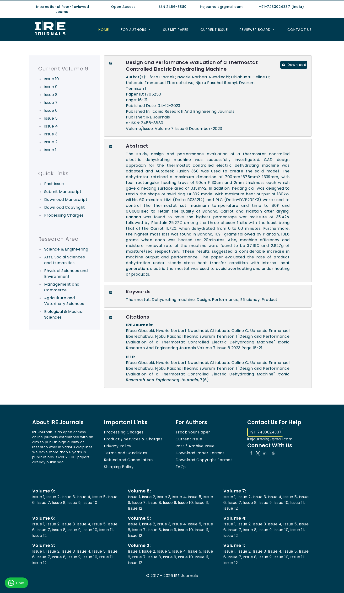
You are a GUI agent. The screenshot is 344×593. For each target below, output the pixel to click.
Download (294, 64)
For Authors (133, 29)
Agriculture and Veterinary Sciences (64, 300)
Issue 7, (44, 502)
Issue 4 (51, 126)
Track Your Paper (193, 432)
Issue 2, (53, 497)
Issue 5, (99, 497)
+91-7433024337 (265, 432)
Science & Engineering (66, 249)
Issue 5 (51, 118)
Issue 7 (51, 102)
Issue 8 (51, 94)
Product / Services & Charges (133, 439)
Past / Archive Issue (195, 446)
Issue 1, (38, 497)
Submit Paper (175, 29)
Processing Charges (64, 215)
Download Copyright (64, 207)
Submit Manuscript (62, 191)
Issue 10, (186, 502)
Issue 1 (50, 150)
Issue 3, (69, 497)
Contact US (299, 29)
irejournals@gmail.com (269, 439)
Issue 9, (74, 502)
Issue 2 (50, 142)
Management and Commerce (62, 287)
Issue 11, (202, 502)
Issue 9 (50, 87)
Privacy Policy (117, 446)
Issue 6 (51, 110)
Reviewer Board (255, 29)
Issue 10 (51, 79)
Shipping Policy (119, 467)
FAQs (181, 467)
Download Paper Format (200, 453)
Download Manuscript (65, 199)
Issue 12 (135, 508)
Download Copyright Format (204, 460)
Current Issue (214, 29)
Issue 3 (50, 134)
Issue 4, (84, 497)
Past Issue (54, 184)
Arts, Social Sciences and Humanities (64, 260)
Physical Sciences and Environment (66, 273)
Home (103, 29)
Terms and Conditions (125, 453)
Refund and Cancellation (128, 460)
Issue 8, (59, 502)
